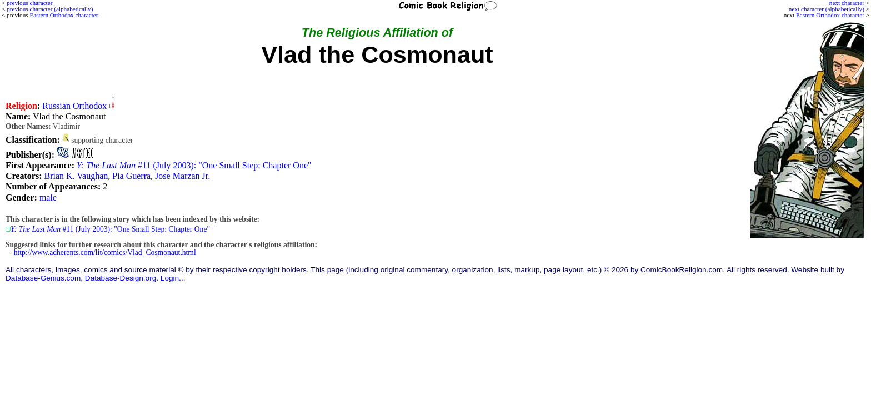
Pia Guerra (131, 176)
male (48, 197)
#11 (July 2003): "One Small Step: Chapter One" (194, 165)
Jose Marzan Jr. (182, 176)
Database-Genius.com (43, 278)
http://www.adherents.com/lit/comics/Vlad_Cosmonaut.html (105, 252)
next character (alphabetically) (826, 9)
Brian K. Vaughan (76, 176)
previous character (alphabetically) (50, 9)
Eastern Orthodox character (830, 15)
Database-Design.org (120, 278)
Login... (173, 278)
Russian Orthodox (74, 106)
